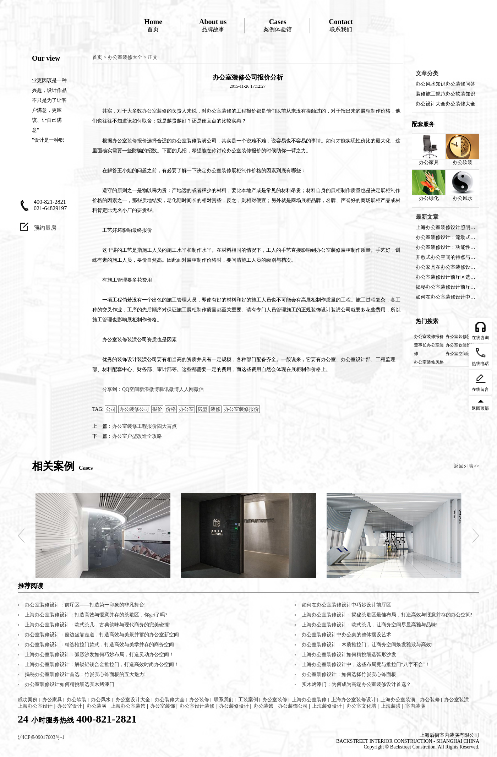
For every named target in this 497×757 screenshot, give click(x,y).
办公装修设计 (234, 706)
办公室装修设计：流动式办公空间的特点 (445, 237)
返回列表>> (466, 466)
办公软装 (462, 149)
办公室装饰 (162, 706)
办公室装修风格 (429, 362)
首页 (153, 25)
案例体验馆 (277, 25)
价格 (171, 409)
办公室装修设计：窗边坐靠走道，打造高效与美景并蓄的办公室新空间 (102, 634)
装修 (215, 409)
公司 (111, 409)
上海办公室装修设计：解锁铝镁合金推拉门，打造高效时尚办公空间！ (102, 664)
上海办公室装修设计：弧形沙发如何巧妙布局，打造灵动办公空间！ (99, 654)
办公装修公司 (134, 409)
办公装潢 (96, 706)
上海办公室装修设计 (353, 699)
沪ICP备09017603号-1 (41, 737)
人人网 (186, 389)
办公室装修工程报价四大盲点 (144, 426)
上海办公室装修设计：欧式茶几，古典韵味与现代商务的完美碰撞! (98, 624)
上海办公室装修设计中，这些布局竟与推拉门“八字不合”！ (366, 664)
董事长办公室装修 (429, 349)
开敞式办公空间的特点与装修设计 (445, 257)
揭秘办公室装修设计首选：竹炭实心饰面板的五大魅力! (85, 674)
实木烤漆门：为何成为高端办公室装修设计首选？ (356, 684)
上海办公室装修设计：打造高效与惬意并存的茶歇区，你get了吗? (96, 614)
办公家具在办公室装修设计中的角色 (445, 267)
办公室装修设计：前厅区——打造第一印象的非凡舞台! (85, 605)
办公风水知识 (431, 84)
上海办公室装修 (309, 699)
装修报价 (137, 140)
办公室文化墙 (361, 706)
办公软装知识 (460, 94)
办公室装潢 (456, 699)
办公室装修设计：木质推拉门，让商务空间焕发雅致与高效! (367, 644)
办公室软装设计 (460, 345)
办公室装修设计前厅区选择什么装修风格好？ (445, 277)
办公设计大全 (431, 104)
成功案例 (28, 699)
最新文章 (427, 217)
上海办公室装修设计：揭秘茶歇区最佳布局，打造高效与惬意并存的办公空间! (387, 614)
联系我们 (341, 25)
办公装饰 (263, 706)
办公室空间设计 (460, 353)
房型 (202, 409)
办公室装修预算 (460, 336)
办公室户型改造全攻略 (137, 436)
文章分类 (427, 73)
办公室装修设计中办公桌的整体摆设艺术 (346, 634)
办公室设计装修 (197, 706)
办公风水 (462, 185)
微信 (199, 389)
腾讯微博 (169, 389)
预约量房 (45, 228)
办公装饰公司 (293, 706)
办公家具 (429, 149)
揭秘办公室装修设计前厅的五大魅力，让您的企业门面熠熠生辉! (445, 287)
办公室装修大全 (125, 57)
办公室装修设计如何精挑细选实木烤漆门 (69, 684)
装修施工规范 (431, 94)
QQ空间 (130, 389)
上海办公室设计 (35, 706)
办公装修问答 (460, 84)
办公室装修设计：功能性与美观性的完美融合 (445, 247)
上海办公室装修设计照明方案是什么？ (445, 227)
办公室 (186, 409)
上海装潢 (391, 706)
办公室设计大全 (132, 699)
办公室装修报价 (241, 409)
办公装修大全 (460, 104)
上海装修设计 (327, 706)
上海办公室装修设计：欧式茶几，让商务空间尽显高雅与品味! (370, 624)
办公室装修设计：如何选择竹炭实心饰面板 (349, 674)
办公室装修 (154, 111)
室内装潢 (415, 706)
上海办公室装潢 (398, 699)
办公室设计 (69, 706)
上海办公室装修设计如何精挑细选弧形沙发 (349, 654)
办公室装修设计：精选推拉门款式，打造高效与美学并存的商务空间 (99, 644)
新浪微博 (149, 389)
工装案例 (248, 699)
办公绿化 (429, 185)
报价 (157, 409)
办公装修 (199, 699)
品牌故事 (212, 25)
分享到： (112, 389)
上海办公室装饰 (128, 706)
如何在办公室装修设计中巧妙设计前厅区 (445, 297)
